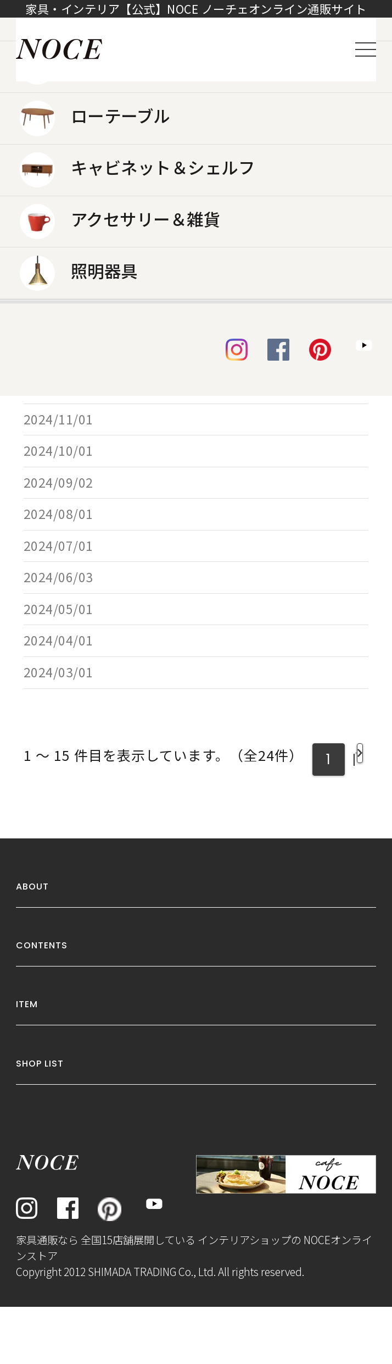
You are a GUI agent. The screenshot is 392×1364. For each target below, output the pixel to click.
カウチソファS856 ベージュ (187, 597)
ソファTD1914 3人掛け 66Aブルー (206, 439)
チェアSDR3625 (148, 534)
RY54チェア (136, 261)
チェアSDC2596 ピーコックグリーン (212, 744)
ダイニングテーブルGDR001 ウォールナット (235, 356)
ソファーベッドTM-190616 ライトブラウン (232, 324)
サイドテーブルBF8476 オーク (190, 629)
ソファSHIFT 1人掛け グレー (189, 565)
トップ (35, 111)
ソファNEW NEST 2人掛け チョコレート (222, 502)
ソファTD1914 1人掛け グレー (195, 712)
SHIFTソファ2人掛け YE (171, 292)
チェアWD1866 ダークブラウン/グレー (220, 471)
